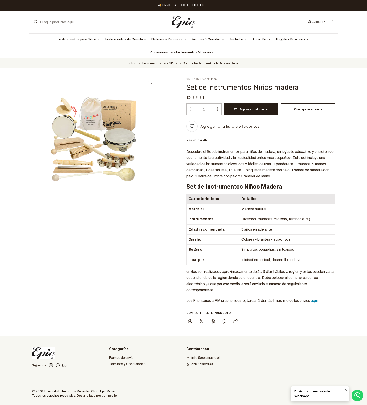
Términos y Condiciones (127, 364)
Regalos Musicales (292, 39)
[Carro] (332, 22)
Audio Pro (261, 39)
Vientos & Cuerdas (208, 39)
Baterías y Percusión (169, 39)
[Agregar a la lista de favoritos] (223, 126)
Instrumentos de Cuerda (126, 39)
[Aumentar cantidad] (217, 109)
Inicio (132, 63)
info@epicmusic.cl (203, 357)
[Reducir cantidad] (191, 109)
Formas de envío (121, 357)
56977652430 (199, 364)
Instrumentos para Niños (79, 39)
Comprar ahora (308, 109)
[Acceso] (317, 22)
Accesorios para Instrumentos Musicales (183, 52)
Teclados (238, 39)
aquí (314, 301)
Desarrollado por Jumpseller (97, 395)
